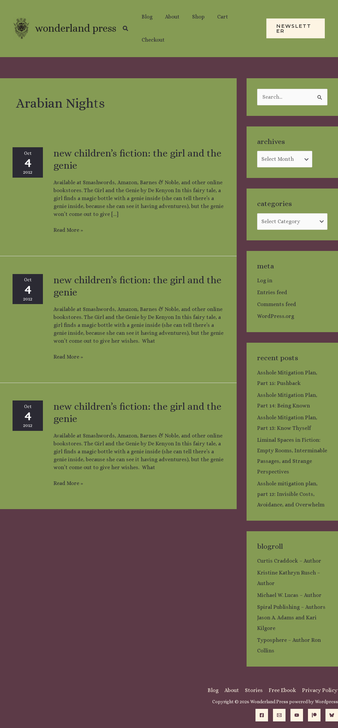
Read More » (68, 229)
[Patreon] (314, 715)
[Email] (279, 715)
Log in (264, 280)
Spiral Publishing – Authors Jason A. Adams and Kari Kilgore (291, 617)
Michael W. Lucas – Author (289, 595)
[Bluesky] (331, 715)
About (234, 690)
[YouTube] (296, 715)
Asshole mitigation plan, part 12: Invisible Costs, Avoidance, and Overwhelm (290, 494)
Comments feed (276, 304)
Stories (256, 690)
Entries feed (272, 292)
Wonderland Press (75, 28)
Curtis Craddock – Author (289, 561)
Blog (216, 690)
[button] (126, 28)
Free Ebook (283, 690)
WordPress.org (275, 316)
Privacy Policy (320, 690)
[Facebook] (261, 715)
